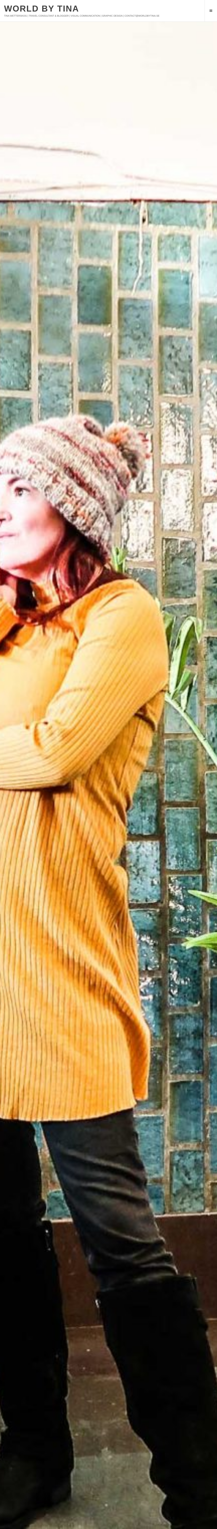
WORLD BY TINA (41, 8)
